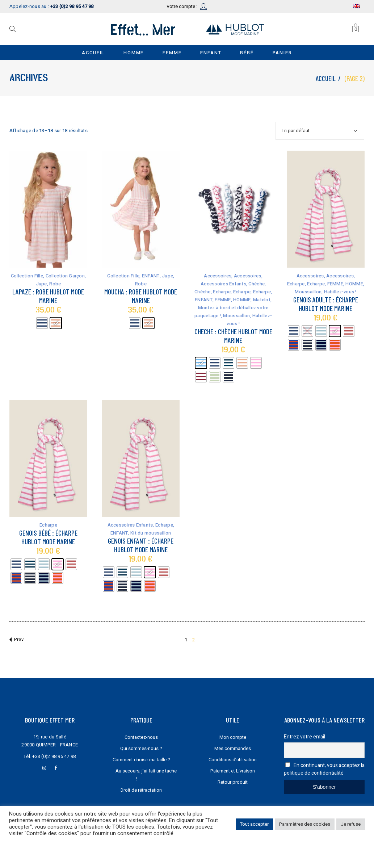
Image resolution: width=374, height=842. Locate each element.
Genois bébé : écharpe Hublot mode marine (48, 537)
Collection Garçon (65, 275)
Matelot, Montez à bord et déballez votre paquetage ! (233, 307)
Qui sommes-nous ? (141, 748)
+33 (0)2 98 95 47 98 (54, 756)
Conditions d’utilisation (233, 759)
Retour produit (233, 782)
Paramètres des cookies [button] (304, 824)
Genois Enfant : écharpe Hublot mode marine (140, 545)
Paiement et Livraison (232, 770)
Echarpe (222, 291)
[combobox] (320, 131)
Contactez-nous (141, 737)
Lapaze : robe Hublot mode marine (48, 296)
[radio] (42, 323)
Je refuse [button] (351, 824)
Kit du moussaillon (150, 532)
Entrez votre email (304, 737)
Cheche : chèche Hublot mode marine (233, 335)
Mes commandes (232, 748)
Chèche (256, 283)
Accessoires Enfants (223, 283)
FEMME (223, 299)
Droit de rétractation (141, 790)
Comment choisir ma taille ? (141, 759)
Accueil (326, 78)
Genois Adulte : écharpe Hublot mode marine (325, 304)
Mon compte (232, 737)
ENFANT (151, 275)
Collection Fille (27, 275)
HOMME (242, 299)
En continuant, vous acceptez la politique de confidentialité (324, 769)
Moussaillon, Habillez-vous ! (325, 291)
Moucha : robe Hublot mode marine (140, 296)
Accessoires (217, 275)
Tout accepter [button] (254, 824)
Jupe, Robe (48, 283)
